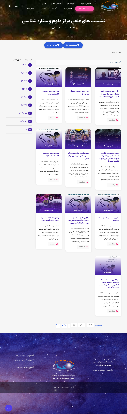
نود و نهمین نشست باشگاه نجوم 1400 (79, 93)
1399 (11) (24, 105)
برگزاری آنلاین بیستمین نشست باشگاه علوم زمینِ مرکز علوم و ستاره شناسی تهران (78, 221)
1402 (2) (24, 81)
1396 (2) (24, 129)
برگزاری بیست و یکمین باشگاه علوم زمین (108, 219)
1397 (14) (23, 121)
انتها (57, 325)
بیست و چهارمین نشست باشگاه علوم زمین (50, 93)
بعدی (64, 325)
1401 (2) (24, 89)
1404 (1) (24, 64)
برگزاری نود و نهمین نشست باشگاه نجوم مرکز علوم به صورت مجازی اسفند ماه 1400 (109, 94)
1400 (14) (24, 97)
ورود (16, 6)
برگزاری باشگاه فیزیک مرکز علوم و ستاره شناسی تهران (50, 219)
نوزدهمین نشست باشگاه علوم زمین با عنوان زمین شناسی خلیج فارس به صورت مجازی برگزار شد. (109, 283)
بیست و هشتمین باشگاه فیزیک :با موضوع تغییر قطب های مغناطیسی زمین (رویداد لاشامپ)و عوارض (109, 157)
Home (72, 28)
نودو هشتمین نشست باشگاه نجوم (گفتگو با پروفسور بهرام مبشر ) (78, 156)
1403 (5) (23, 73)
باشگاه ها (112, 120)
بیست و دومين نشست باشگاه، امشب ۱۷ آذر (51, 155)
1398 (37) (23, 113)
